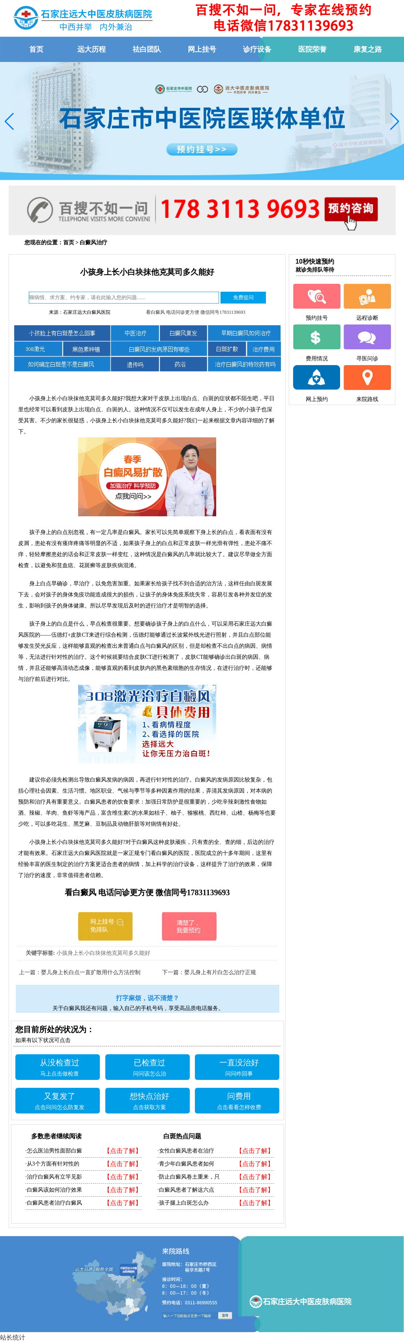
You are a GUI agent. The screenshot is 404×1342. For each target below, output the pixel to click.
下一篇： (173, 972)
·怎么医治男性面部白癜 (53, 1151)
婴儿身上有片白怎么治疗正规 (220, 972)
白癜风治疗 (93, 243)
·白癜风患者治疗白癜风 (53, 1203)
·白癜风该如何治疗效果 (53, 1190)
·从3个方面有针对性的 (52, 1164)
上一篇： (30, 972)
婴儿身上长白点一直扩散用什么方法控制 (90, 972)
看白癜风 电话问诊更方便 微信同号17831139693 (195, 312)
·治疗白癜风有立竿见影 (53, 1177)
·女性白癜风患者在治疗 (185, 1151)
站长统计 (12, 1337)
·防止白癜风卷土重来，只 (188, 1177)
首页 (68, 243)
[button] (9, 121)
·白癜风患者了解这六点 (185, 1190)
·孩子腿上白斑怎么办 (183, 1203)
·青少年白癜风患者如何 (185, 1164)
